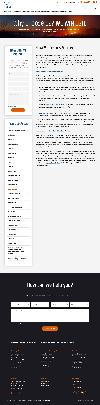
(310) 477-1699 (76, 387)
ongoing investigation (53, 163)
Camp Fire (11, 148)
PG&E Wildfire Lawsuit (15, 207)
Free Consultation (62, 2)
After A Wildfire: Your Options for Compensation (17, 259)
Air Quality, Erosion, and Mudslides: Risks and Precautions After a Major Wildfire (16, 250)
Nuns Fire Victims (13, 198)
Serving (65, 11)
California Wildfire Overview (17, 130)
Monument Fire (13, 180)
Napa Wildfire (12, 189)
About (9, 11)
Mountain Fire (12, 184)
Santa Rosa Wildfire (14, 221)
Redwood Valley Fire (14, 216)
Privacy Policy (47, 400)
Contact (71, 11)
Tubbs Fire (11, 239)
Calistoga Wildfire (13, 144)
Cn (90, 8)
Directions (15, 367)
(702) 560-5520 (77, 363)
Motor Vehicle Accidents (38, 11)
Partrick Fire (12, 203)
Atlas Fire (11, 139)
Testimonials (26, 11)
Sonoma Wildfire (13, 225)
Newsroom (59, 11)
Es (85, 8)
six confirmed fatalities (57, 104)
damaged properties (45, 113)
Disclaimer (40, 400)
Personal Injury (50, 11)
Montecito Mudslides (14, 175)
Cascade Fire (12, 153)
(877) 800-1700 (77, 361)
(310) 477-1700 (88, 2)
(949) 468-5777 (46, 361)
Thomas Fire (12, 234)
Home (5, 11)
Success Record (16, 11)
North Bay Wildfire (14, 193)
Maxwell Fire (12, 171)
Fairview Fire (12, 166)
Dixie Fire (11, 157)
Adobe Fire (11, 135)
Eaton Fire (11, 162)
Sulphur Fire (12, 230)
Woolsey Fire (12, 243)
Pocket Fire (11, 212)
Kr (95, 8)
